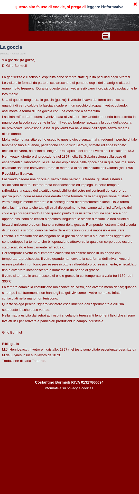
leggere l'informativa (105, 7)
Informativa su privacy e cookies (68, 388)
